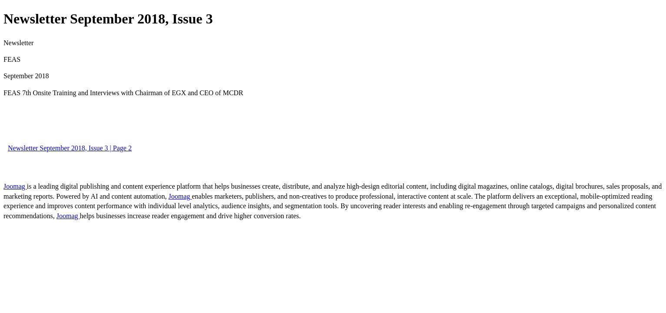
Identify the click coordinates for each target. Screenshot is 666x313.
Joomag (15, 186)
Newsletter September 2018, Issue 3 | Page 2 (70, 148)
